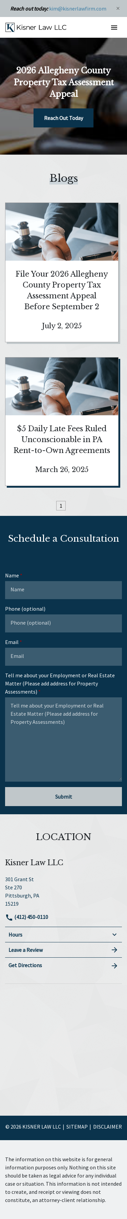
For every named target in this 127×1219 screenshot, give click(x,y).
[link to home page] (35, 26)
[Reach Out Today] (63, 117)
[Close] (118, 8)
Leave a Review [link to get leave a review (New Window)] (63, 950)
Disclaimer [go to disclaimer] (107, 1126)
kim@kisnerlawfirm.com (77, 8)
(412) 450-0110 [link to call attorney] (26, 916)
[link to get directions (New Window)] (63, 890)
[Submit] (63, 796)
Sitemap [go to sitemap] (77, 1126)
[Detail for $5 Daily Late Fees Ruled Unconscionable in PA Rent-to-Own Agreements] (61, 422)
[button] (114, 27)
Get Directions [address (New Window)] (63, 965)
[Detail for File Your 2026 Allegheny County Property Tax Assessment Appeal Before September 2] (61, 272)
